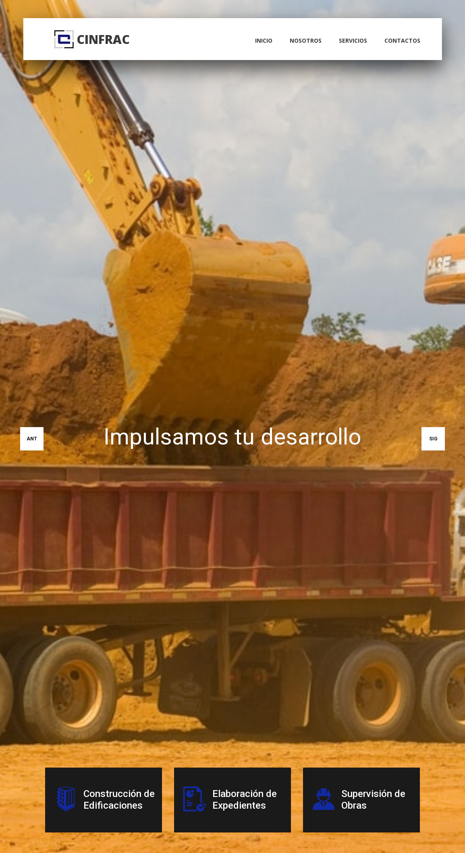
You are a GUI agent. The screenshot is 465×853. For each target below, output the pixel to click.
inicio (263, 40)
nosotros (306, 40)
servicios (353, 40)
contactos (402, 40)
